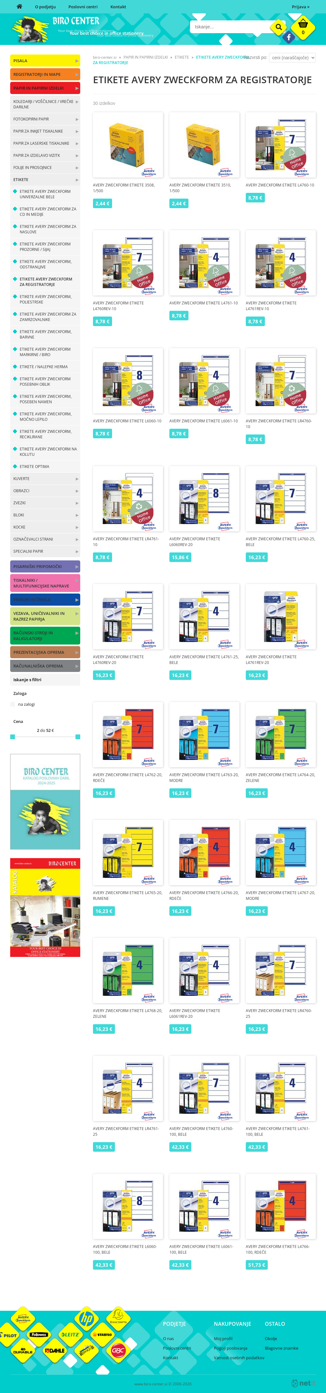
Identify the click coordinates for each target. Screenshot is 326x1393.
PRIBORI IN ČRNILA (32, 599)
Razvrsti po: (255, 57)
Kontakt (118, 7)
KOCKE (19, 527)
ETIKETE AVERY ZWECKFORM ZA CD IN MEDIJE (48, 211)
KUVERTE (21, 478)
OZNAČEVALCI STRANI (33, 539)
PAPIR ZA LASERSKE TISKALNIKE (41, 143)
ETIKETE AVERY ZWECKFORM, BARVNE (46, 334)
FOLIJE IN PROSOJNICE (32, 167)
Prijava (300, 7)
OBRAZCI (21, 490)
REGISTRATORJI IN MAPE (36, 74)
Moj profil (223, 1338)
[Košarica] (303, 29)
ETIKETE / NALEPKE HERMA (44, 366)
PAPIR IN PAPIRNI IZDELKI (38, 88)
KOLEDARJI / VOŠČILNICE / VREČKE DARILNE (43, 104)
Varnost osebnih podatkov (239, 1357)
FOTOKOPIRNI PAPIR (31, 119)
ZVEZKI (19, 503)
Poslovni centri (83, 7)
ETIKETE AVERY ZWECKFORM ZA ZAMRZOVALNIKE (48, 316)
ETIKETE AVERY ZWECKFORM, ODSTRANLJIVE (46, 264)
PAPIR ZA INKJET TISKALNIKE (38, 131)
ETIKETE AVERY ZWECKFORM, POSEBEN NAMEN (46, 399)
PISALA (20, 60)
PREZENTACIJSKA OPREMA (38, 652)
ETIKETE (20, 179)
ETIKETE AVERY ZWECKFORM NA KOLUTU (48, 451)
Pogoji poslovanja (230, 1348)
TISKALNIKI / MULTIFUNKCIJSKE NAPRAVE (41, 583)
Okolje (271, 1338)
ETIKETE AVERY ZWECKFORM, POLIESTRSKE (46, 299)
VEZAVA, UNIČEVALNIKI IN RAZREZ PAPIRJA (39, 616)
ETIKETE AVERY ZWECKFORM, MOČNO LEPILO (46, 416)
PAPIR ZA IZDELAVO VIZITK (36, 155)
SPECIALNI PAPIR (28, 551)
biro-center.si (105, 57)
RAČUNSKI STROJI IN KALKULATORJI (33, 635)
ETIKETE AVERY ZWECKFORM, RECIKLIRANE (46, 434)
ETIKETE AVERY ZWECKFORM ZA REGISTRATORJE (46, 281)
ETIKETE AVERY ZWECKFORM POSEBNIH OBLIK (45, 381)
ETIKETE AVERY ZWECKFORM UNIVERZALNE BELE (45, 194)
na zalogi (26, 704)
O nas (168, 1338)
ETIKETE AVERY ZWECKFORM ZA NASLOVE (48, 229)
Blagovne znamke (281, 1348)
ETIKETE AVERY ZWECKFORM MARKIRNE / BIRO (45, 351)
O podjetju (45, 7)
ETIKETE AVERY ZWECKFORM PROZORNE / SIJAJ (45, 246)
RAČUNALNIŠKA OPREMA (38, 666)
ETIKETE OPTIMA (34, 466)
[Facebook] (288, 37)
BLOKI (18, 515)
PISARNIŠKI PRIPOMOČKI (37, 566)
